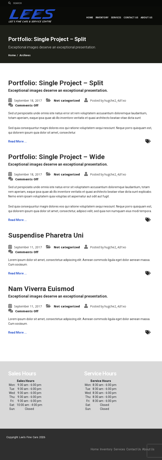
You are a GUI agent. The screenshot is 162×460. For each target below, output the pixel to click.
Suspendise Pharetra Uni (46, 235)
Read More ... (17, 141)
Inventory (102, 17)
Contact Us (131, 17)
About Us (146, 17)
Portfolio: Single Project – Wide (56, 157)
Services (116, 17)
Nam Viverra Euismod (41, 289)
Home (89, 17)
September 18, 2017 (28, 100)
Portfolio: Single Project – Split (55, 83)
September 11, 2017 (28, 247)
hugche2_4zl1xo (115, 100)
